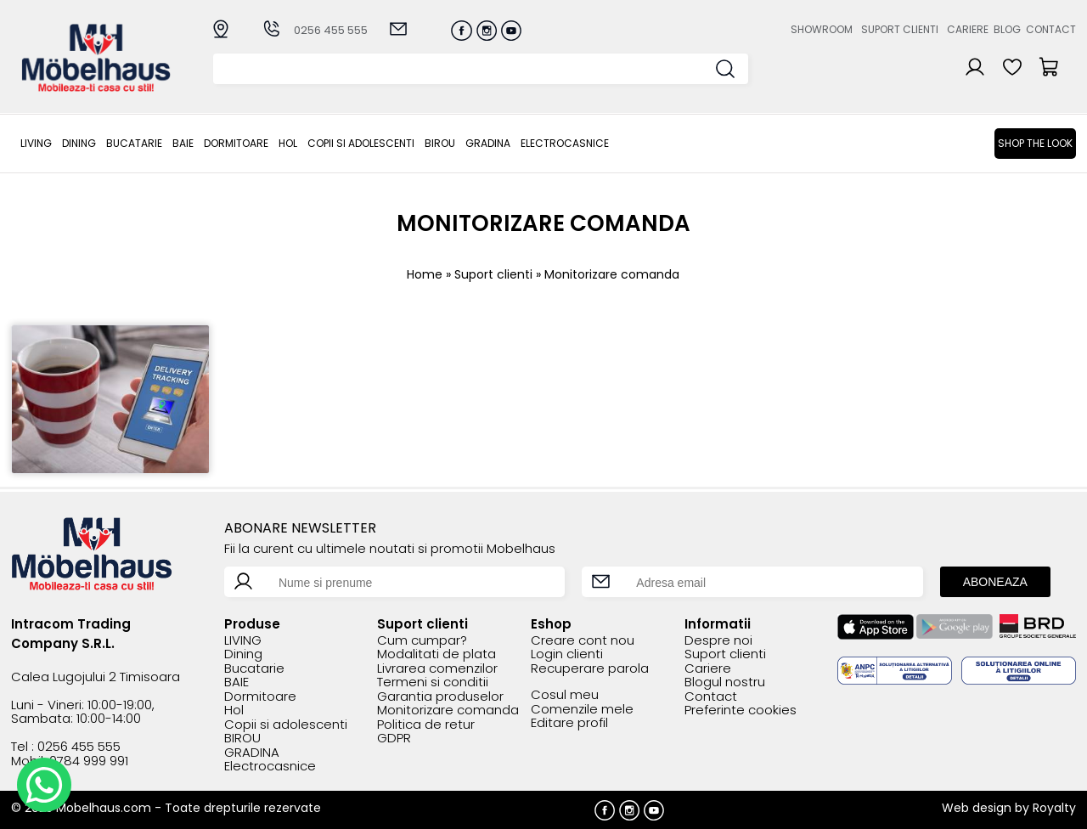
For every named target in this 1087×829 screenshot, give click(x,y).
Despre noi (718, 641)
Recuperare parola (590, 669)
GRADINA (487, 143)
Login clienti (567, 654)
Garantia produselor (440, 697)
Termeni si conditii (432, 682)
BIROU (440, 143)
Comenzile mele (582, 709)
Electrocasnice (565, 143)
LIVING (36, 143)
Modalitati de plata (436, 654)
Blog (1007, 29)
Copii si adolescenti (360, 143)
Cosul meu (565, 695)
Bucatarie (134, 143)
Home (424, 274)
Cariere (967, 29)
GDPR (394, 738)
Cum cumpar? (422, 641)
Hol (288, 143)
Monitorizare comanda (448, 710)
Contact (1051, 29)
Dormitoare (236, 143)
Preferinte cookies (740, 710)
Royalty (1054, 807)
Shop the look (1035, 143)
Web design (976, 807)
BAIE (183, 143)
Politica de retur (426, 725)
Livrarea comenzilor (437, 669)
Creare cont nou (582, 641)
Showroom (822, 29)
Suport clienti (899, 29)
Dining (79, 143)
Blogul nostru (724, 682)
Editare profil (569, 723)
